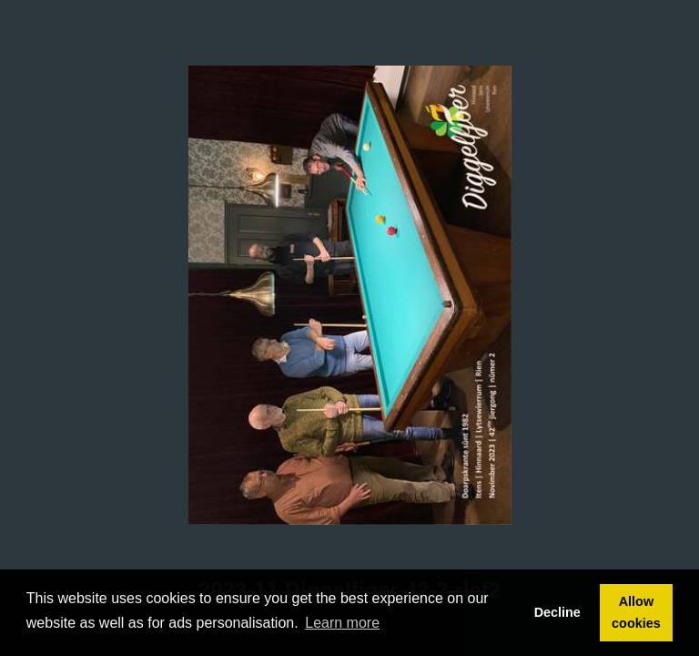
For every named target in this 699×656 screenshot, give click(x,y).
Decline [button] (557, 612)
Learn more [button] (342, 622)
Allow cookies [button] (636, 612)
